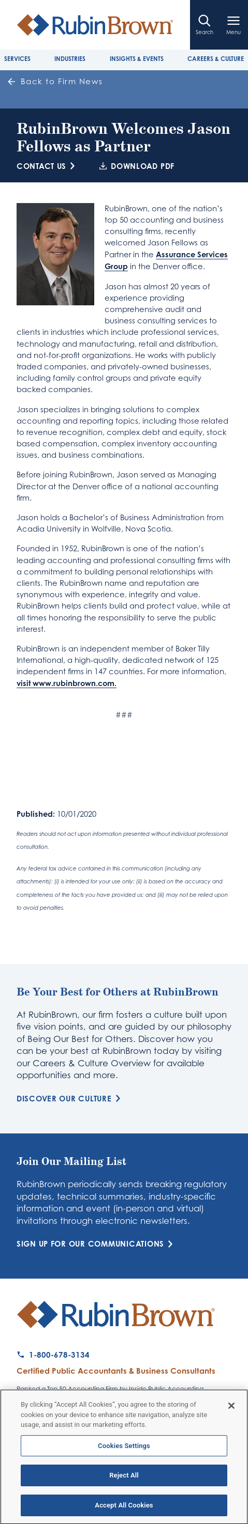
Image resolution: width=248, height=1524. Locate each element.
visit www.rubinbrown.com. (66, 683)
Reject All (124, 1480)
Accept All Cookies (124, 1510)
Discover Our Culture (70, 1098)
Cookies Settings (124, 1450)
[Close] (231, 1410)
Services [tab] (17, 59)
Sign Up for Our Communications (97, 1244)
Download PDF (136, 165)
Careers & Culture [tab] (215, 59)
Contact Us (48, 165)
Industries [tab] (69, 59)
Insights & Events (137, 59)
